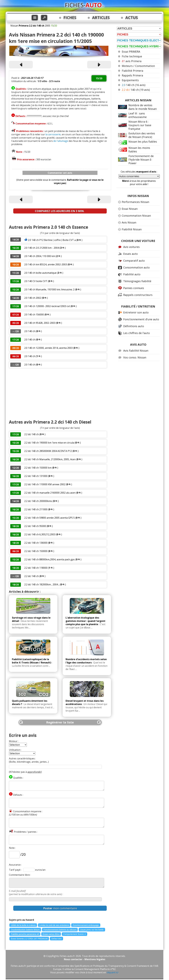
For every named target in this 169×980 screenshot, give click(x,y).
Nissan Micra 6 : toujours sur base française (139, 125)
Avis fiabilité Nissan (135, 350)
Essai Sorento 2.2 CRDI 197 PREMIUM (29, 938)
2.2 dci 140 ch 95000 (35, 526)
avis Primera (131, 61)
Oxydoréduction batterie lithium (25, 929)
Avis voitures (131, 247)
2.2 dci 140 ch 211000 (35, 509)
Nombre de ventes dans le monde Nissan (142, 107)
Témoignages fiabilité (137, 281)
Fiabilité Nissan (132, 229)
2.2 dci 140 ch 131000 (35, 476)
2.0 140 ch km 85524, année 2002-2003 (45, 264)
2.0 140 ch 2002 (32, 297)
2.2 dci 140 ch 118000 (35, 567)
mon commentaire (60, 908)
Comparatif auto (134, 260)
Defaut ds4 (56, 938)
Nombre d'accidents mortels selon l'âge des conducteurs (86, 661)
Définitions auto (133, 326)
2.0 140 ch (29, 331)
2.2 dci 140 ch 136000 (35, 542)
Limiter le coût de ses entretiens (54, 925)
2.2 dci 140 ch (31, 434)
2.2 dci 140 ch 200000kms (38, 501)
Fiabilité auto (131, 274)
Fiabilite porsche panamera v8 (25, 934)
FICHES (69, 17)
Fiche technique (132, 56)
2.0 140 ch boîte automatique (40, 272)
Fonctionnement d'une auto (141, 319)
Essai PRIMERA (131, 51)
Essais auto (130, 254)
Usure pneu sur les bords (91, 929)
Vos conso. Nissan (134, 357)
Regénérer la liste (60, 722)
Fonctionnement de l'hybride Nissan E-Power (141, 159)
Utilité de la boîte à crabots (23, 925)
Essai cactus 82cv (51, 934)
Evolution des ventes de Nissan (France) (141, 135)
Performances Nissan (135, 202)
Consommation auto (136, 267)
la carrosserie (53, 134)
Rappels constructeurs (137, 295)
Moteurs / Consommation (138, 66)
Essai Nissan (130, 209)
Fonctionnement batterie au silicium (60, 929)
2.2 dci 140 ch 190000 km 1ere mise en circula (49, 442)
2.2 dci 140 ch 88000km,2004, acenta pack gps (49, 559)
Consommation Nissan (136, 215)
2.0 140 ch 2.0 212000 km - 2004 (42, 247)
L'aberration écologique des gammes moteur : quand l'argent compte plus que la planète (85, 621)
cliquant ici (112, 972)
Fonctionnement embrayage (86, 925)
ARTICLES (101, 17)
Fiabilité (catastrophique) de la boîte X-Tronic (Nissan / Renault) (31, 661)
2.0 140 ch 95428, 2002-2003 (39, 322)
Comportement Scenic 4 (74, 934)
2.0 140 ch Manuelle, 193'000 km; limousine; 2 (49, 289)
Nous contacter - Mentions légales (84, 959)
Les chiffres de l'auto (136, 333)
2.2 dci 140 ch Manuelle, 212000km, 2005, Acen (50, 459)
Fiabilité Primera (132, 70)
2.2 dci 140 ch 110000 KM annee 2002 (44, 484)
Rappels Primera (132, 75)
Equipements (130, 80)
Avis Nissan (129, 222)
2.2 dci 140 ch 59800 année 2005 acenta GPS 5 (49, 517)
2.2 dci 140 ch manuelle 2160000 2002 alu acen (49, 492)
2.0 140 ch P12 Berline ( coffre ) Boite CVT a (52, 240)
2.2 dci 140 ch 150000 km (37, 467)
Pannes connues (133, 288)
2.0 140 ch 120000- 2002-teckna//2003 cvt (47, 306)
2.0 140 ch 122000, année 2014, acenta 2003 (48, 348)
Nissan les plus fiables (142, 141)
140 (133, 85)
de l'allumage (60, 141)
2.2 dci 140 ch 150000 (35, 551)
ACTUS (131, 17)
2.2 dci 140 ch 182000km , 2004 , (42, 584)
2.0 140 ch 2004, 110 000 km (39, 256)
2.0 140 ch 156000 (34, 314)
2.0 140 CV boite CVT (35, 281)
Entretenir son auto (136, 312)
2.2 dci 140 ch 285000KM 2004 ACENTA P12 (48, 451)
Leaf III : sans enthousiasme (137, 115)
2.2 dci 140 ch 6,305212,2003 (39, 534)
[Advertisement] (60, 394)
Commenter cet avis (60, 172)
